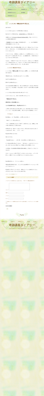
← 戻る (7, 210)
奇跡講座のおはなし (12, 12)
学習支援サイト (11, 15)
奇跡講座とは (24, 9)
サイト (7, 200)
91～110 (10, 174)
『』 (20, 37)
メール (7, 197)
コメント (7, 191)
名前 (7, 194)
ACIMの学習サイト (23, 34)
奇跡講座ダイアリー (22, 3)
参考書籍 (23, 12)
